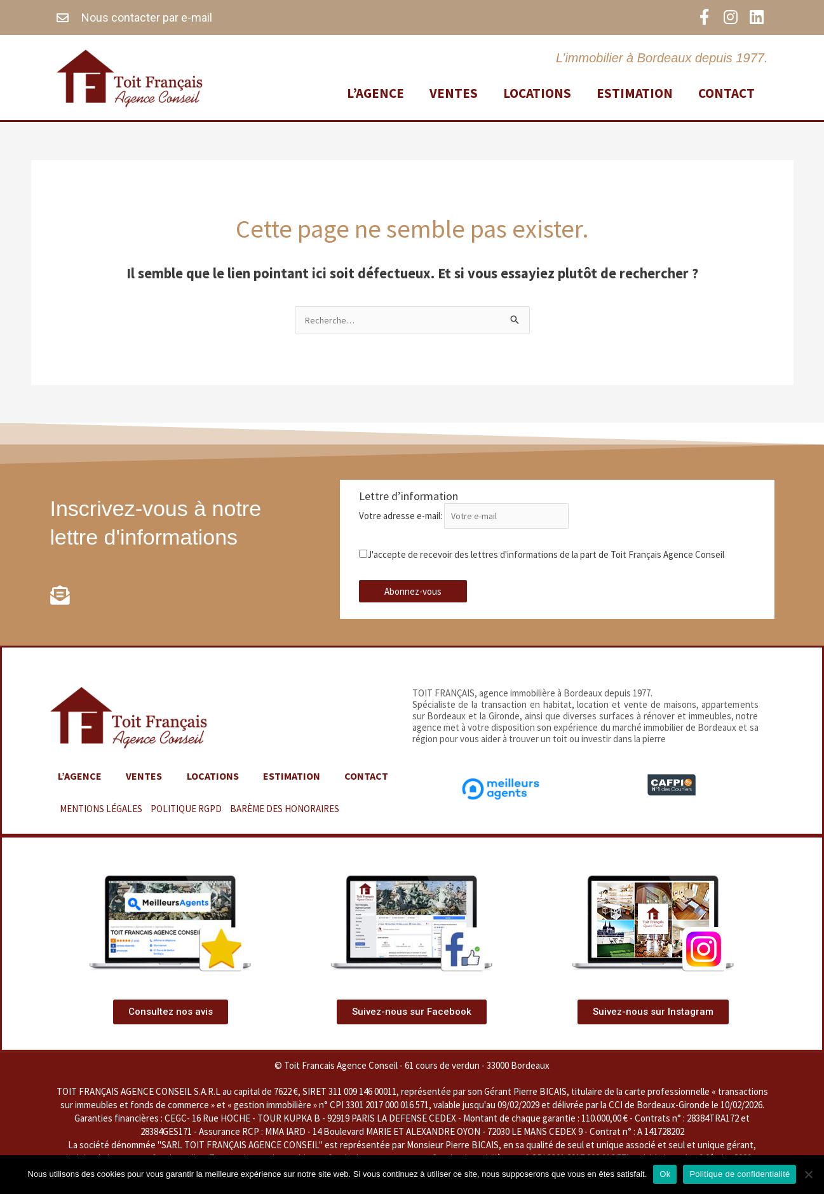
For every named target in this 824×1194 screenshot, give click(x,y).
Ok (664, 1174)
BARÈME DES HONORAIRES (284, 810)
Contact (726, 91)
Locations (537, 91)
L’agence (375, 91)
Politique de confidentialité (739, 1174)
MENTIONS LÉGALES (101, 810)
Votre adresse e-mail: (470, 517)
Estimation (635, 91)
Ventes (453, 91)
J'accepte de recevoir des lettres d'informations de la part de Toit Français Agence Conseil (541, 556)
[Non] (808, 1174)
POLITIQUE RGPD (186, 810)
